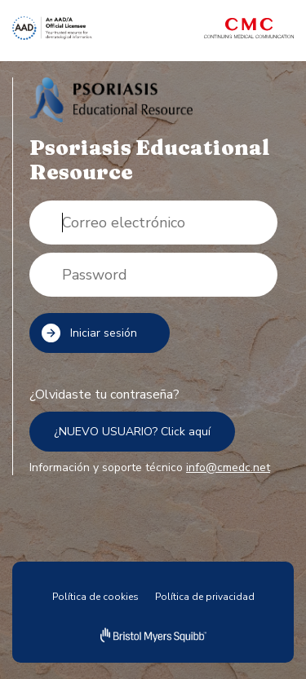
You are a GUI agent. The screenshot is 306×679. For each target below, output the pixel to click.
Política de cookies (95, 596)
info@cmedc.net (228, 467)
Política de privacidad (205, 596)
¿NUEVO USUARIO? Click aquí (132, 431)
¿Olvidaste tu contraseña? (104, 394)
